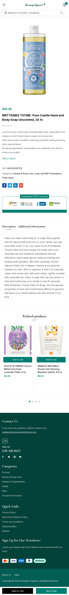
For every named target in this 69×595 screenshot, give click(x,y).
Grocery (6, 472)
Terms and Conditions (12, 521)
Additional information (31, 226)
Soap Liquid (8, 177)
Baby (4, 491)
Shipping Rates (9, 526)
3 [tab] (36, 401)
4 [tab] (39, 401)
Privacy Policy (9, 512)
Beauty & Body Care (23, 173)
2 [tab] (33, 401)
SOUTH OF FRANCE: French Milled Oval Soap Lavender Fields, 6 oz (17, 369)
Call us (6, 447)
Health (5, 486)
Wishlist (5, 531)
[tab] (10, 228)
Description (9, 226)
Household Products (12, 495)
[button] (34, 196)
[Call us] (5, 441)
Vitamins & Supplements (13, 481)
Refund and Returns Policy (15, 517)
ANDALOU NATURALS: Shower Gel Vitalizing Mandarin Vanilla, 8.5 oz (50, 369)
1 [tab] (29, 401)
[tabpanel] (17, 361)
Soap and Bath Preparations (48, 173)
